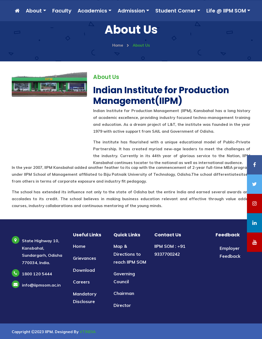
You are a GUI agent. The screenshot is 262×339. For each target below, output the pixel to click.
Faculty (61, 10)
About (34, 10)
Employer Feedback (230, 252)
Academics (92, 10)
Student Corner (175, 10)
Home (120, 45)
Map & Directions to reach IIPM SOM (130, 253)
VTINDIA (88, 331)
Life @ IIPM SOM (226, 10)
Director (122, 305)
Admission (131, 10)
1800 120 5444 (37, 273)
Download (84, 270)
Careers (81, 281)
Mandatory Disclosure (84, 297)
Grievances (84, 258)
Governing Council (124, 277)
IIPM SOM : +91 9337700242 (169, 250)
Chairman (124, 293)
